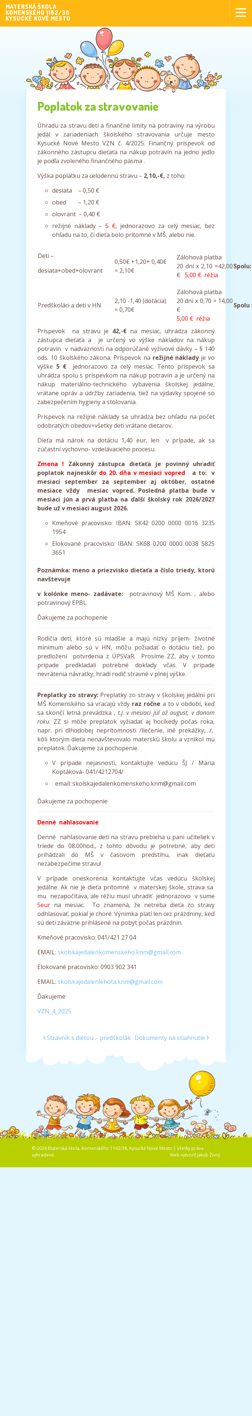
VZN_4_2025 (54, 1011)
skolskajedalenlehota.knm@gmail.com (110, 982)
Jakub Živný (208, 1155)
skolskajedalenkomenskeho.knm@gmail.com (119, 952)
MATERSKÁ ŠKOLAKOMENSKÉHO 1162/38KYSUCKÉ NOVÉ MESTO (38, 12)
